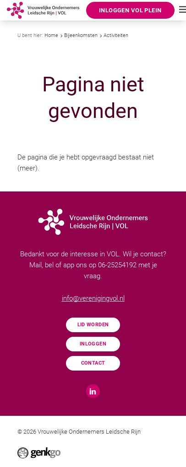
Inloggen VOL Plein (130, 10)
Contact (93, 363)
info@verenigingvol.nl (93, 298)
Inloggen (93, 343)
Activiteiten (116, 35)
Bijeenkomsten (81, 35)
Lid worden (93, 324)
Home (51, 35)
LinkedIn (93, 391)
